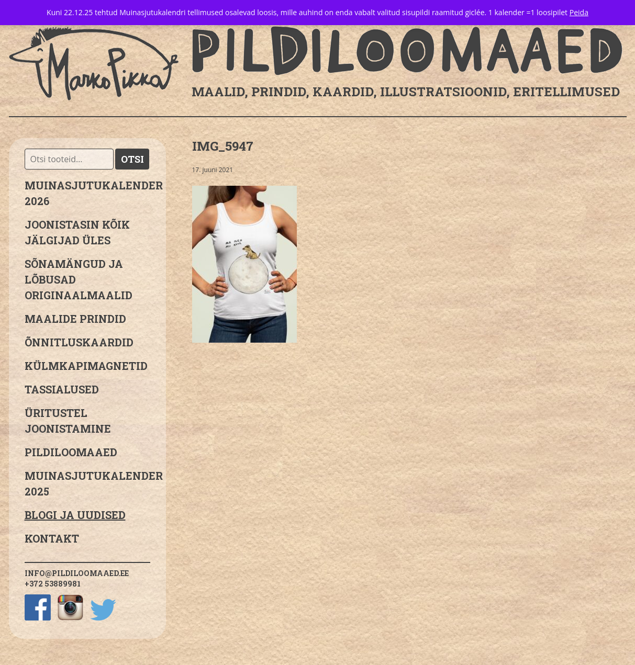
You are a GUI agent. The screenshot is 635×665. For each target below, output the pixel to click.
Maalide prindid (75, 318)
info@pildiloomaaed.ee (77, 573)
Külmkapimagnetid (86, 366)
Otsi (132, 159)
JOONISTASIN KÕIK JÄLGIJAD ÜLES (77, 232)
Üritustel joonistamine (68, 420)
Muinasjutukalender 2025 (87, 483)
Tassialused (62, 389)
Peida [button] (579, 12)
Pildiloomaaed (71, 452)
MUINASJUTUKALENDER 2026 (87, 193)
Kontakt (52, 538)
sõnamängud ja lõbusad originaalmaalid (78, 279)
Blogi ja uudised (75, 515)
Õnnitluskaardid (79, 342)
